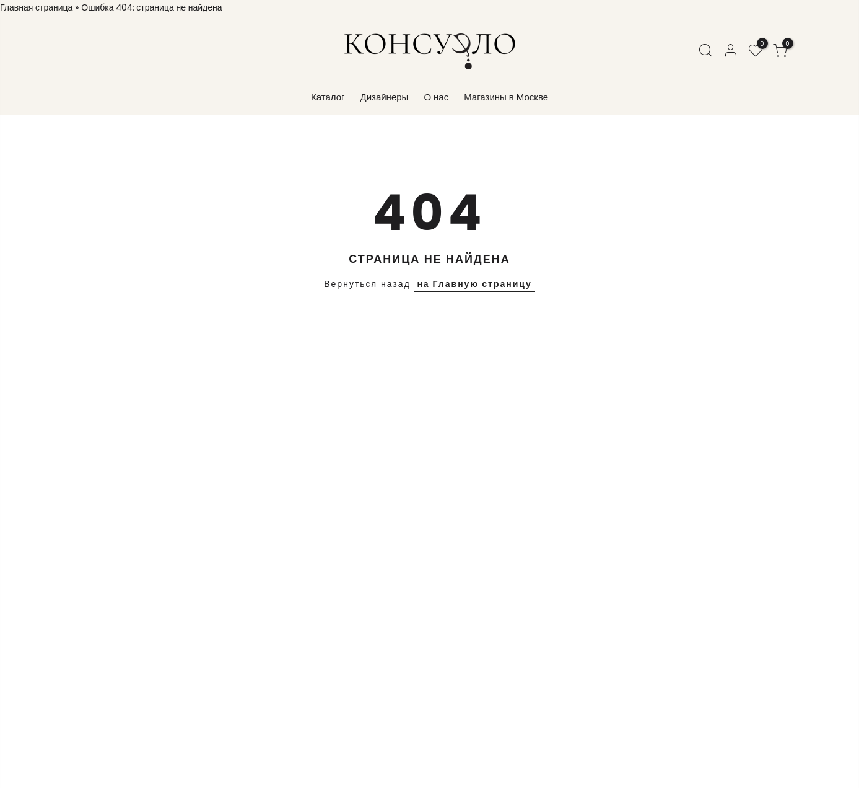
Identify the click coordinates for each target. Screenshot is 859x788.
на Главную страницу (474, 284)
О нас (436, 97)
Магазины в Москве (506, 97)
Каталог (328, 97)
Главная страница (36, 7)
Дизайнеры (384, 97)
